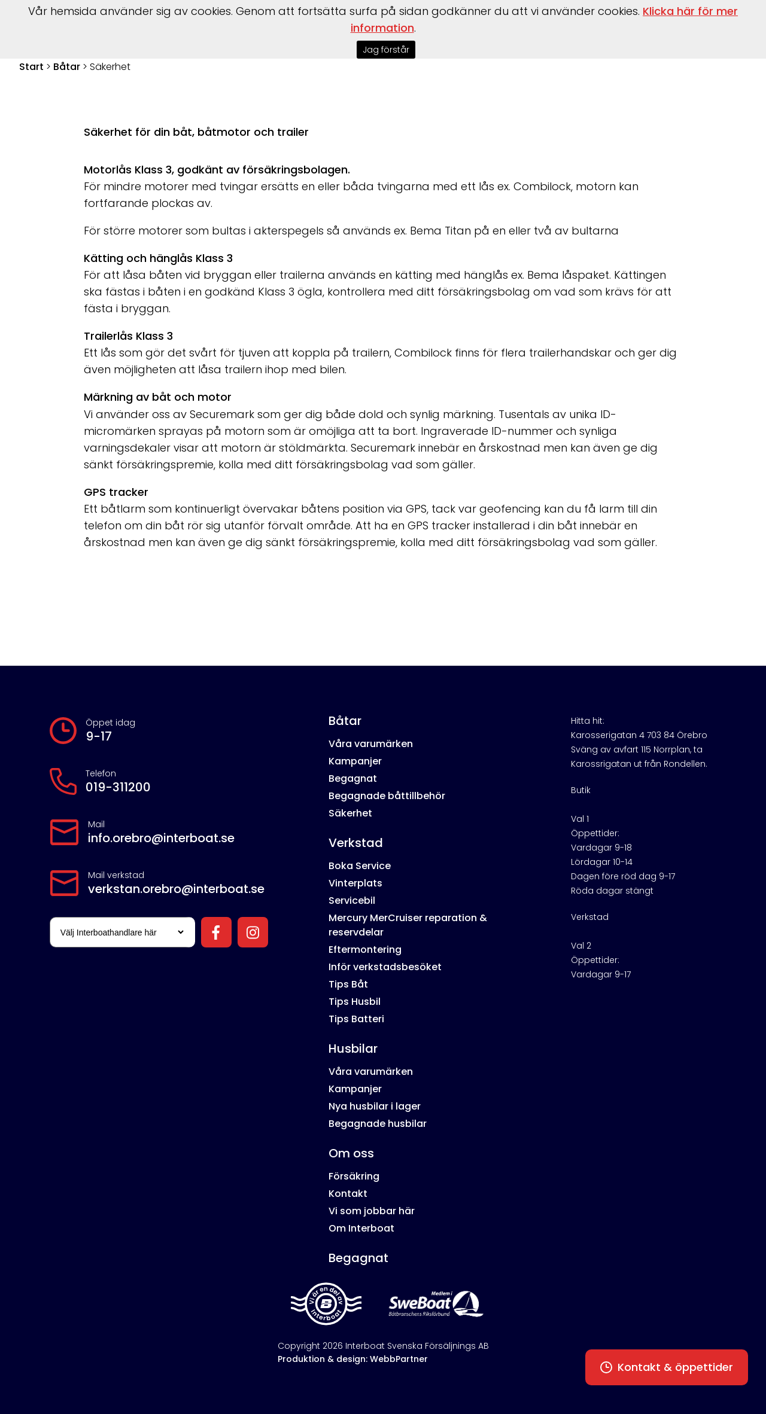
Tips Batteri (356, 1019)
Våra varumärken (371, 744)
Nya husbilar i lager (375, 1106)
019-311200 (118, 787)
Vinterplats (355, 883)
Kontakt (348, 1193)
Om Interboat (361, 1228)
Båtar (66, 67)
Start (31, 67)
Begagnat (353, 778)
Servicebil (352, 900)
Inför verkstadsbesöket (385, 967)
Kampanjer (355, 761)
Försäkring (354, 1176)
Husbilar (353, 1048)
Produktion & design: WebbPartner (353, 1359)
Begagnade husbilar (378, 1123)
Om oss (351, 1153)
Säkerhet (350, 813)
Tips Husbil (355, 1001)
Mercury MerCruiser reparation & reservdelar (408, 925)
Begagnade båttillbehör (387, 796)
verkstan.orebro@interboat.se (176, 889)
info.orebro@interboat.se (161, 838)
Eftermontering (365, 949)
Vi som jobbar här (372, 1211)
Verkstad (356, 843)
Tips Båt (348, 984)
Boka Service (360, 866)
